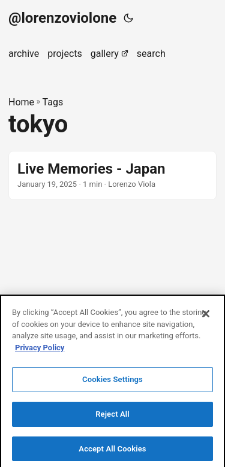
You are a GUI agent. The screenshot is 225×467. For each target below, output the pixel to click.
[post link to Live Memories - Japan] (112, 175)
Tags (53, 102)
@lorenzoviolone (62, 18)
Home (21, 102)
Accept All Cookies (112, 450)
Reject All (112, 415)
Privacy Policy (39, 349)
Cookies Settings (112, 381)
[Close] (206, 315)
